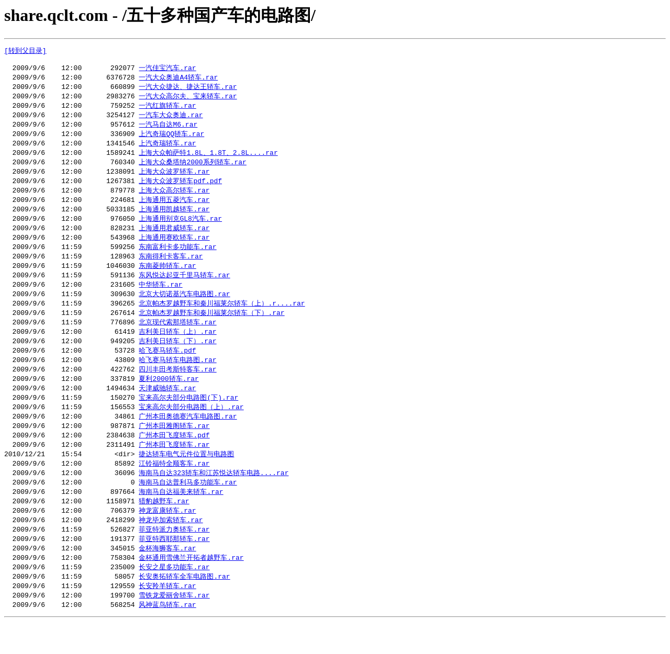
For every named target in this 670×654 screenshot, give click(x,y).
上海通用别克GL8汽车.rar (180, 229)
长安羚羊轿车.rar (167, 617)
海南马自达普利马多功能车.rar (188, 507)
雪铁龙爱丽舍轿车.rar (174, 627)
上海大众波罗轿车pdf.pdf (180, 189)
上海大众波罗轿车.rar (174, 179)
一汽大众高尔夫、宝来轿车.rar (188, 100)
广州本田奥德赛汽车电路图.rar (188, 438)
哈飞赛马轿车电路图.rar (177, 378)
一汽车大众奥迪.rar (171, 120)
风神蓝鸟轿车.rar (167, 636)
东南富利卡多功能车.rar (177, 259)
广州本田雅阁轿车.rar (174, 448)
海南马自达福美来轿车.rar (181, 517)
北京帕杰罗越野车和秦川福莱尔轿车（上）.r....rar (222, 318)
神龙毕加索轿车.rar (171, 547)
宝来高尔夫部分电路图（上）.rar (191, 428)
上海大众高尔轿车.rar (174, 199)
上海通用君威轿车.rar (174, 239)
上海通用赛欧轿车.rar (174, 249)
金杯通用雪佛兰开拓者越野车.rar (191, 587)
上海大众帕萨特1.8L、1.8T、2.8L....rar (208, 159)
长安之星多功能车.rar (174, 597)
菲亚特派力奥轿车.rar (174, 557)
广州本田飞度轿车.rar (174, 467)
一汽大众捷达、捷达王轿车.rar (188, 90)
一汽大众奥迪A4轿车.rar (178, 80)
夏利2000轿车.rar (168, 398)
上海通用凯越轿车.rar (174, 219)
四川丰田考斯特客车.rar (177, 388)
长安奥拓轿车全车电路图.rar (184, 607)
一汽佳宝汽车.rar (167, 70)
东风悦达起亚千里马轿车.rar (184, 289)
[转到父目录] (25, 50)
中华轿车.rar (160, 298)
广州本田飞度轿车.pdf (174, 458)
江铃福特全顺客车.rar (174, 487)
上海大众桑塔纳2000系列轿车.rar (192, 169)
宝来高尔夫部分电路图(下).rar (188, 418)
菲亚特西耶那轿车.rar (174, 567)
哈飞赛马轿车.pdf (167, 368)
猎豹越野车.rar (164, 527)
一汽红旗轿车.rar (167, 110)
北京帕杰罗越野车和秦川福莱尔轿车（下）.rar (211, 328)
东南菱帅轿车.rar (167, 279)
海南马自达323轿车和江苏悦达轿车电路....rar (213, 497)
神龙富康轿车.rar (167, 537)
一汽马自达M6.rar (168, 129)
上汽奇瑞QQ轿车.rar (171, 139)
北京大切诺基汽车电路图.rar (184, 308)
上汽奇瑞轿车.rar (167, 149)
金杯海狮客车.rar (167, 577)
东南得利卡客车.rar (171, 269)
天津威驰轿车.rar (167, 408)
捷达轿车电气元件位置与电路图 (186, 477)
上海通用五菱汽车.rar (174, 209)
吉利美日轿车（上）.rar (177, 348)
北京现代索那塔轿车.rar (177, 338)
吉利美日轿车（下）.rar (177, 358)
